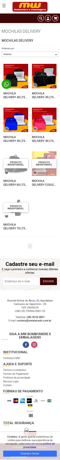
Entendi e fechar (30, 453)
